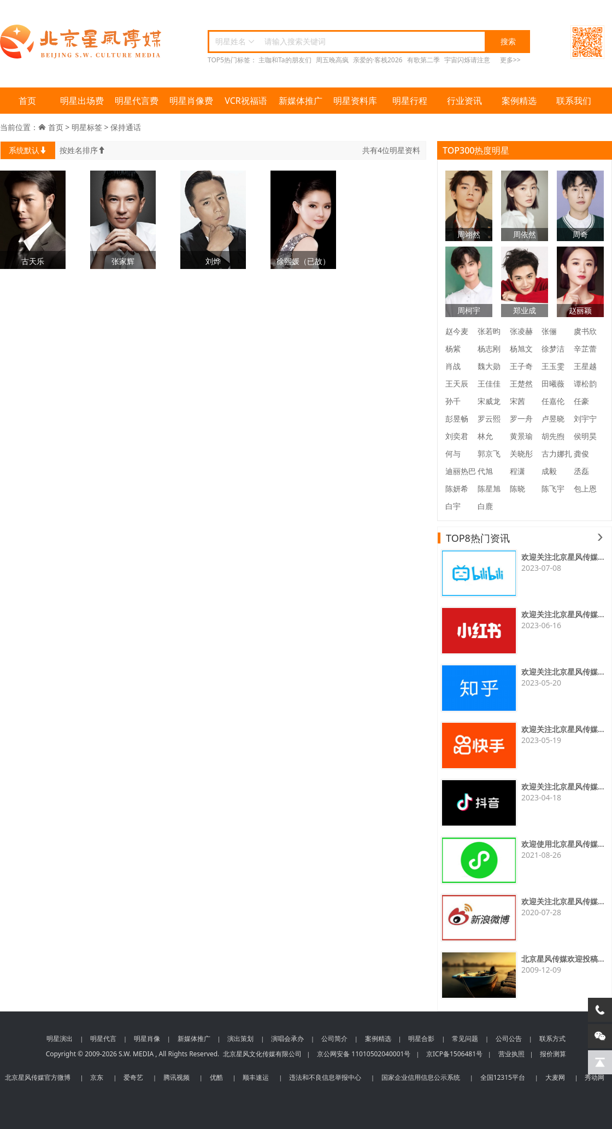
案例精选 (519, 101)
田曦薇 (553, 383)
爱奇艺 (133, 1077)
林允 (485, 436)
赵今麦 (456, 331)
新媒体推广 (300, 101)
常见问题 (465, 1038)
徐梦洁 (553, 348)
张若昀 (489, 331)
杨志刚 (489, 348)
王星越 (585, 366)
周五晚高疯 (332, 60)
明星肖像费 (191, 101)
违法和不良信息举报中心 (325, 1077)
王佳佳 (489, 383)
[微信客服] (600, 1036)
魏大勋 (489, 366)
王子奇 (521, 366)
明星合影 (421, 1038)
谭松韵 (585, 383)
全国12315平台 (502, 1077)
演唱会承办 (287, 1038)
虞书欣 (585, 331)
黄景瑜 (521, 436)
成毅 (549, 471)
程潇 (517, 471)
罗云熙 (489, 418)
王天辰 (456, 383)
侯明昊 (585, 436)
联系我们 (573, 101)
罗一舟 (521, 418)
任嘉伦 (553, 401)
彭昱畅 (456, 418)
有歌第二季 (423, 60)
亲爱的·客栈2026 (378, 60)
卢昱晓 (553, 418)
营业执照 (511, 1053)
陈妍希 (456, 488)
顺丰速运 (256, 1077)
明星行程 (409, 101)
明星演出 (59, 1038)
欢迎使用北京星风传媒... (562, 844)
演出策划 (240, 1038)
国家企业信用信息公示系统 (420, 1077)
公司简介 (334, 1038)
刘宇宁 (585, 418)
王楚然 (521, 383)
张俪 (549, 331)
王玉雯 (553, 366)
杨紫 (453, 348)
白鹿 (485, 506)
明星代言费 (136, 101)
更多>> (510, 60)
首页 (27, 101)
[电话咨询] (600, 1010)
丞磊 (581, 471)
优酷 (216, 1077)
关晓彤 (521, 453)
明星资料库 (355, 101)
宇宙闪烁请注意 (467, 60)
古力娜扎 (557, 453)
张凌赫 (521, 331)
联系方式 (552, 1038)
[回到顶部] (600, 1062)
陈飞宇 (553, 488)
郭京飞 (489, 453)
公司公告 (509, 1038)
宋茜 (517, 401)
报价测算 (553, 1053)
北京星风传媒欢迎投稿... (562, 958)
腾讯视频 (176, 1077)
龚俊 (581, 453)
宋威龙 (489, 401)
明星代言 (103, 1038)
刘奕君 (456, 436)
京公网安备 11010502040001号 (363, 1053)
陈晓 (517, 488)
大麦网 (555, 1077)
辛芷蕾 (585, 348)
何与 (453, 453)
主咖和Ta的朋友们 (284, 60)
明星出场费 (82, 101)
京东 (96, 1077)
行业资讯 (464, 101)
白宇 (453, 506)
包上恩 (585, 488)
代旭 (485, 471)
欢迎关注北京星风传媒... (562, 557)
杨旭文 (521, 348)
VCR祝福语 (246, 101)
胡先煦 (553, 436)
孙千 (453, 401)
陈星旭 (489, 488)
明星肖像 (147, 1038)
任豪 (581, 401)
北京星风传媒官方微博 (37, 1077)
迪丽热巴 (460, 471)
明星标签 (87, 127)
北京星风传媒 (82, 42)
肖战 (453, 366)
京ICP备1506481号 (454, 1053)
